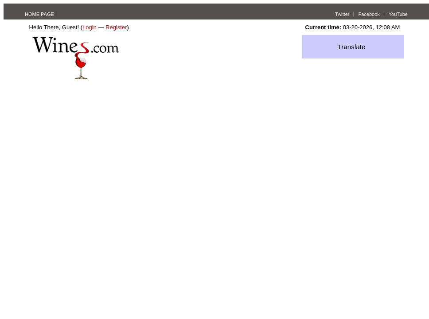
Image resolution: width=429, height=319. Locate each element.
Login (89, 27)
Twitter (342, 14)
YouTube (398, 14)
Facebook (368, 14)
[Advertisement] (214, 146)
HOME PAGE (39, 14)
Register (116, 27)
